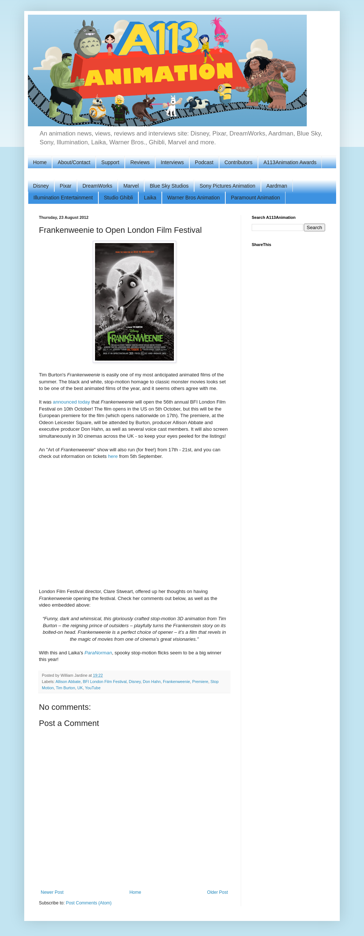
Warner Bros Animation (193, 197)
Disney (41, 186)
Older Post (217, 892)
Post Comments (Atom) (89, 903)
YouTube (92, 688)
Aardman (276, 186)
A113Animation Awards (290, 162)
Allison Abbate (67, 681)
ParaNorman (98, 652)
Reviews (140, 162)
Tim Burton (65, 688)
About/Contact (74, 162)
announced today (71, 402)
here (112, 456)
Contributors (238, 162)
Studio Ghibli (118, 197)
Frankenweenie (176, 681)
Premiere (200, 681)
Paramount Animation (255, 197)
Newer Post (52, 892)
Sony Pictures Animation (227, 186)
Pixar (66, 186)
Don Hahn (152, 681)
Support (110, 162)
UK (80, 688)
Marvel (131, 186)
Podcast (204, 162)
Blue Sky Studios (169, 186)
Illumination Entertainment (63, 197)
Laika (150, 197)
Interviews (172, 162)
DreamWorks (97, 186)
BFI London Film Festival (105, 681)
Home (40, 162)
